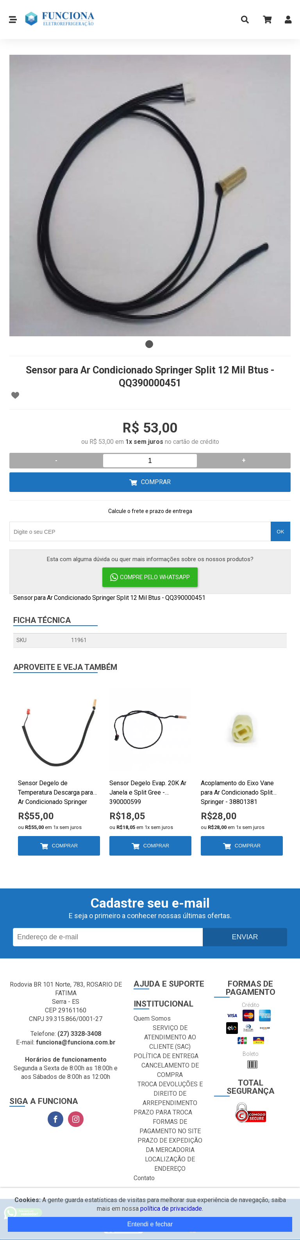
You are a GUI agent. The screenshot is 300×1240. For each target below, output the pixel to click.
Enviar (245, 937)
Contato (144, 1178)
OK (280, 532)
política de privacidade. (171, 1208)
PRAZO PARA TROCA (163, 1112)
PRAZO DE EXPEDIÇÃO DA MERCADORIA (170, 1145)
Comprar (156, 482)
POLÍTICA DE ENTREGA (166, 1056)
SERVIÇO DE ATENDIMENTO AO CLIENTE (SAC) (170, 1037)
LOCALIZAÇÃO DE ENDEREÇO (170, 1164)
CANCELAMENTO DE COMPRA (170, 1070)
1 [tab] (149, 344)
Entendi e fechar (150, 1224)
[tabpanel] (150, 195)
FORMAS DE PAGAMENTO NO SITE (170, 1126)
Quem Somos (152, 1018)
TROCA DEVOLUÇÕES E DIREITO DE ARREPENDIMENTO (170, 1093)
